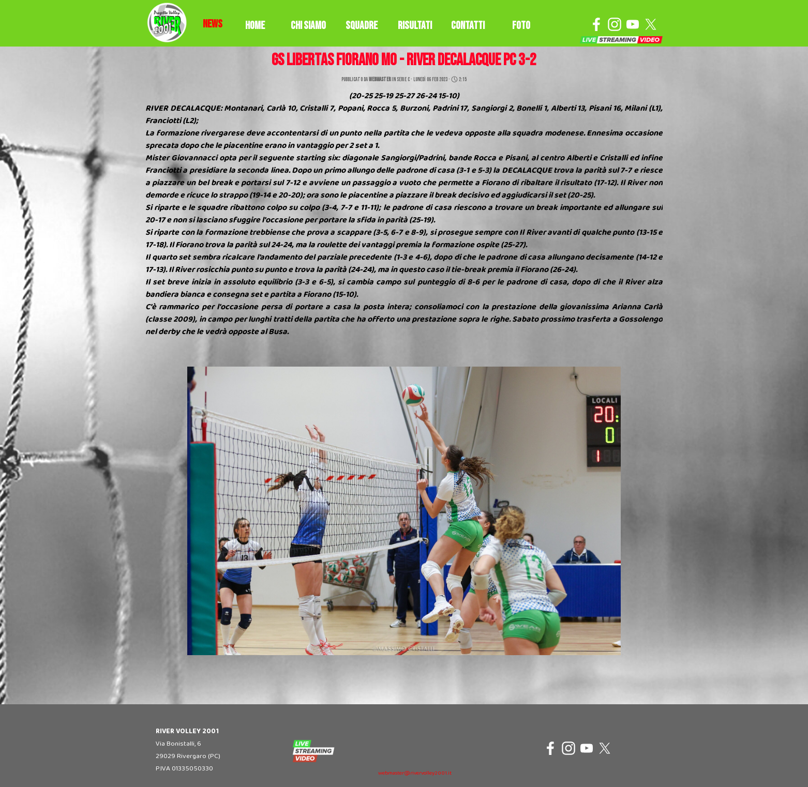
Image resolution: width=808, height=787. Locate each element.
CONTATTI (468, 25)
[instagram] (614, 24)
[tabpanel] (212, 24)
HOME (255, 25)
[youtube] (632, 24)
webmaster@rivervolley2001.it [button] (415, 773)
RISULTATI (415, 25)
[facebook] (596, 24)
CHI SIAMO (308, 25)
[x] (651, 24)
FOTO (521, 25)
